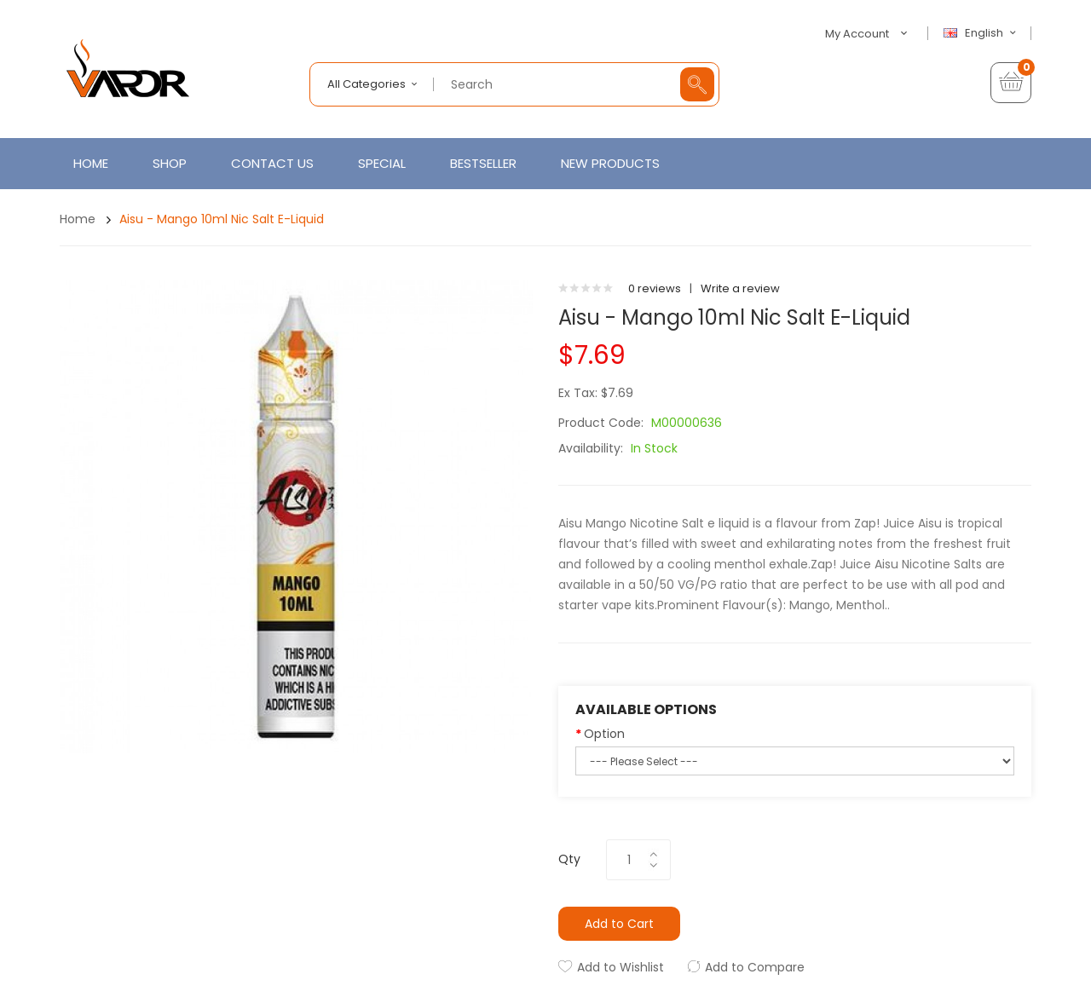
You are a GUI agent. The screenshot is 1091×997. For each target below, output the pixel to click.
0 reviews (654, 288)
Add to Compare (755, 967)
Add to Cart (619, 923)
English (982, 33)
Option (604, 733)
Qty (569, 858)
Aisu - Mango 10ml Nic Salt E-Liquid (221, 219)
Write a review (740, 288)
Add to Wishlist (620, 967)
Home (77, 219)
